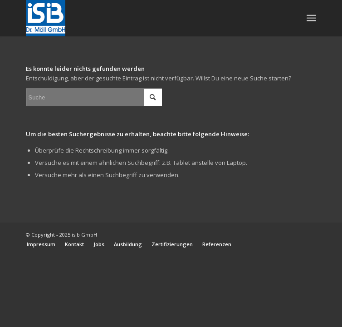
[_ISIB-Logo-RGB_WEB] (142, 18)
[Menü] (311, 18)
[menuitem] (311, 18)
